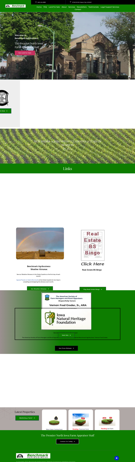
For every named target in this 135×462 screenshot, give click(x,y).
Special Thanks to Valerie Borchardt (27, 298)
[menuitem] (39, 7)
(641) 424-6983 (42, 2)
